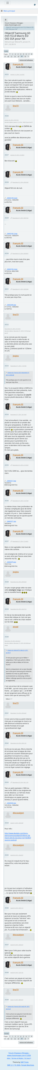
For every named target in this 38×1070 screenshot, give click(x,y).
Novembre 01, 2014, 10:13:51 (12, 329)
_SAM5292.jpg (10, 803)
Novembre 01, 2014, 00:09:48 (20, 289)
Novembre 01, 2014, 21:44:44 (20, 465)
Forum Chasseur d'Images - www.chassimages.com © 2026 (19, 1054)
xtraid (15, 626)
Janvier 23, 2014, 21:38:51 (17, 155)
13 (18, 56)
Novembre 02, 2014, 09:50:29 (18, 582)
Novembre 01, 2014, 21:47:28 (20, 500)
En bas (6, 51)
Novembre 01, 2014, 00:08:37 (20, 253)
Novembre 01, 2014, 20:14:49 (18, 414)
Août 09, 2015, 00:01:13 (16, 908)
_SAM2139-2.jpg (10, 198)
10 (8, 56)
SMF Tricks (24, 1062)
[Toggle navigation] (7, 3)
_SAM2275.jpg (10, 562)
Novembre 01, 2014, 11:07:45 (18, 366)
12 (15, 56)
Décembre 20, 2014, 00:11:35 (20, 782)
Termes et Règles (17, 1058)
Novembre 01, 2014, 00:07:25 (20, 218)
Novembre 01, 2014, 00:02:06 (20, 182)
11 (11, 56)
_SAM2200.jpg (10, 305)
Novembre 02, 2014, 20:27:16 (18, 609)
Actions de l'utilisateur (26, 60)
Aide (8, 1058)
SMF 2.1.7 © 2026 (13, 1065)
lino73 (15, 105)
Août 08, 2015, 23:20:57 (16, 855)
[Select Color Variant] (35, 4)
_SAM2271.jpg (10, 521)
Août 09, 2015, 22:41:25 (16, 972)
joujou (16, 355)
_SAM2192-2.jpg (10, 269)
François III (18, 64)
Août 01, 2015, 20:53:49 (16, 823)
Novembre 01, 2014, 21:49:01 (20, 541)
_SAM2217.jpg (10, 481)
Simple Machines (27, 1065)
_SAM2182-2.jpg (10, 233)
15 (25, 56)
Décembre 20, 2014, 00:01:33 (18, 743)
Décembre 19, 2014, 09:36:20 (18, 713)
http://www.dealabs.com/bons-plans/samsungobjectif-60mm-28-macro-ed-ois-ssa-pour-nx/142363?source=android (18, 836)
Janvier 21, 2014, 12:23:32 (17, 74)
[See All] (5, 20)
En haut (6, 1033)
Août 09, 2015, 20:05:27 (16, 945)
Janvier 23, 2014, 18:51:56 (11, 120)
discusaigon (18, 812)
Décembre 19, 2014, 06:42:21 (12, 641)
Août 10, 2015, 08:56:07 (16, 1000)
